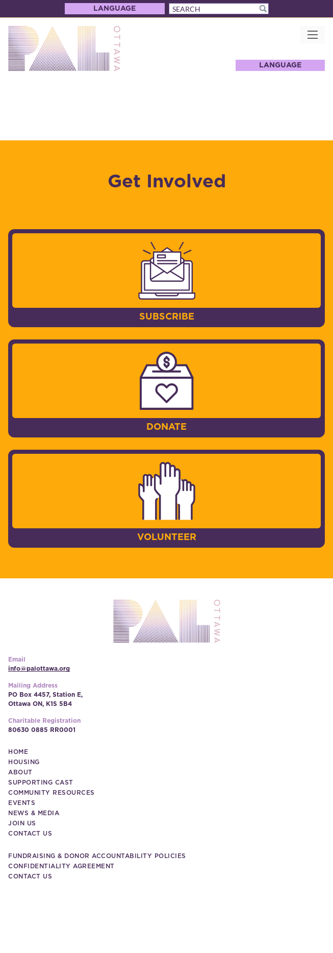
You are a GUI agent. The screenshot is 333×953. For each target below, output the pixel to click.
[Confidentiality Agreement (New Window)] (61, 866)
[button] (263, 9)
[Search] (219, 8)
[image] (167, 270)
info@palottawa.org (39, 669)
